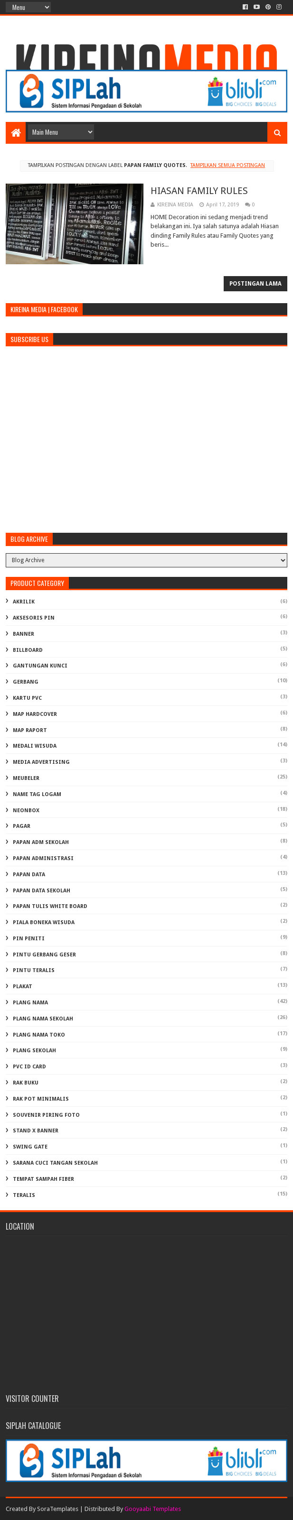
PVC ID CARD (29, 1067)
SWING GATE (30, 1147)
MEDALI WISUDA (35, 746)
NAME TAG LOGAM (37, 794)
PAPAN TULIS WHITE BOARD (50, 906)
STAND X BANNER (35, 1131)
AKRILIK (24, 602)
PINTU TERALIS (34, 970)
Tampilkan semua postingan (227, 165)
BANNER (23, 634)
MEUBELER (26, 778)
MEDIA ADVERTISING (41, 762)
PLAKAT (22, 986)
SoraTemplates (57, 1508)
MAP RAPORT (30, 730)
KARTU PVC (27, 698)
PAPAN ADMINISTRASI (43, 858)
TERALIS (24, 1195)
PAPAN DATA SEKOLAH (41, 891)
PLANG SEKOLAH (34, 1050)
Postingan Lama (255, 283)
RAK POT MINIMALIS (41, 1099)
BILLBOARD (28, 650)
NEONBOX (26, 810)
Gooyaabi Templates (152, 1508)
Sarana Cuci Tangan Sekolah (55, 1163)
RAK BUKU (25, 1083)
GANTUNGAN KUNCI (40, 666)
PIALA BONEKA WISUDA (44, 922)
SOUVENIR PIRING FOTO (46, 1115)
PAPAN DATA (29, 874)
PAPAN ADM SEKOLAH (41, 842)
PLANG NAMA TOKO (39, 1035)
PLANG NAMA (30, 1003)
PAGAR (21, 826)
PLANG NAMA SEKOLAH (43, 1019)
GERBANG (25, 682)
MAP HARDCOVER (35, 714)
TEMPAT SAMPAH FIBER (43, 1179)
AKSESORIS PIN (34, 618)
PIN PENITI (29, 939)
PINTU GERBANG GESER (44, 955)
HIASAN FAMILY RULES (199, 190)
